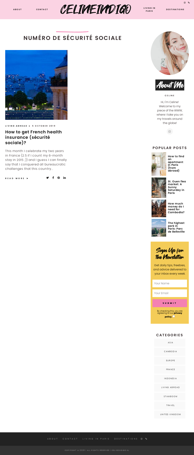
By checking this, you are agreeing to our (170, 314)
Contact (42, 9)
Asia (170, 343)
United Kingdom (170, 414)
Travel (170, 405)
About (17, 9)
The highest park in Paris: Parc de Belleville (176, 227)
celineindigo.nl (120, 450)
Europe (170, 361)
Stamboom (171, 396)
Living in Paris (150, 10)
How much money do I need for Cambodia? (176, 208)
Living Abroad (17, 125)
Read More (15, 178)
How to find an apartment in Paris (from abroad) (176, 163)
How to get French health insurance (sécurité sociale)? (33, 137)
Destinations (175, 9)
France (170, 369)
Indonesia (170, 379)
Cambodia (170, 351)
